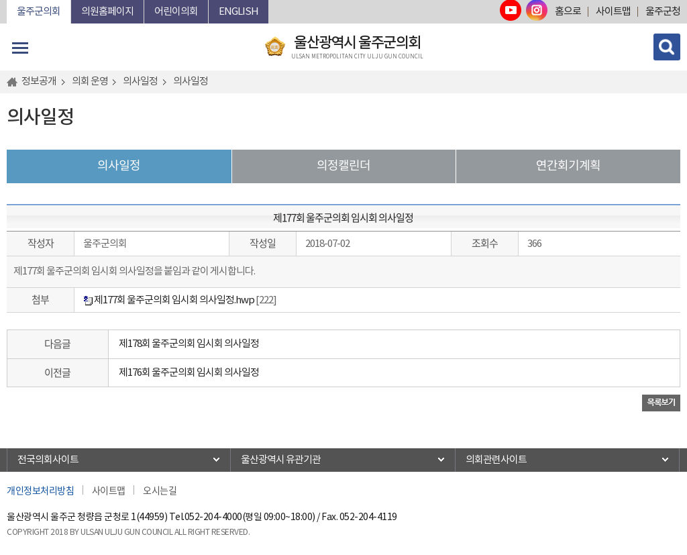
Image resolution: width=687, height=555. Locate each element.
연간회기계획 (568, 166)
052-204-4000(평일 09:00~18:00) (249, 517)
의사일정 (118, 166)
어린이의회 (176, 11)
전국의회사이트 (47, 460)
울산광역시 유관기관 (281, 460)
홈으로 (568, 11)
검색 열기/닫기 (666, 47)
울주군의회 (38, 11)
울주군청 (662, 11)
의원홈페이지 (107, 11)
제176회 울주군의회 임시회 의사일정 (189, 373)
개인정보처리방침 (40, 490)
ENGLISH (238, 11)
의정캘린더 (343, 166)
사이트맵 (613, 11)
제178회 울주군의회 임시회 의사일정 (189, 344)
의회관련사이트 (496, 460)
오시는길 (159, 490)
